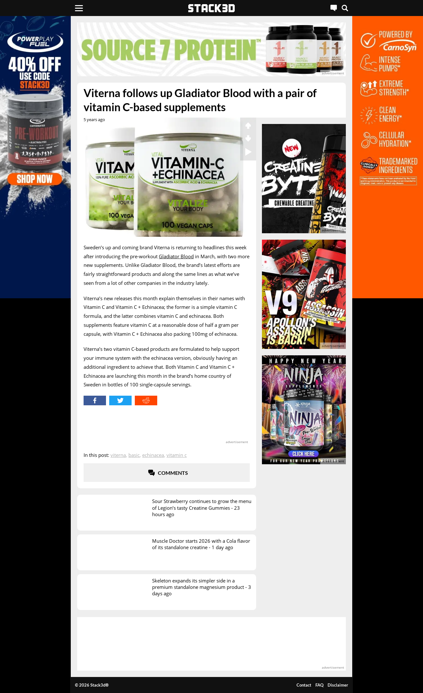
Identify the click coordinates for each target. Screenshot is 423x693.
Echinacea (153, 455)
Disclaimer (338, 685)
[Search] (345, 8)
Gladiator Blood (176, 256)
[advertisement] (211, 49)
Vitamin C (177, 455)
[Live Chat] (333, 8)
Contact (304, 685)
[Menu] (79, 8)
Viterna (118, 455)
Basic (134, 455)
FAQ (319, 685)
